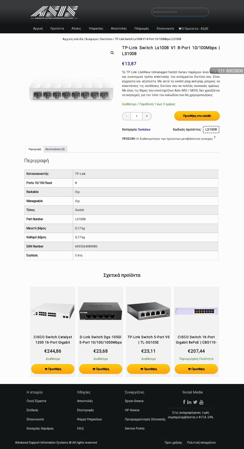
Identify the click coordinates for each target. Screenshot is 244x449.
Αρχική (38, 28)
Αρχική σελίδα (73, 39)
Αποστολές (119, 28)
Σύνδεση (32, 410)
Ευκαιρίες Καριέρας (40, 428)
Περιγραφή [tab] (34, 149)
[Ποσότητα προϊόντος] (136, 116)
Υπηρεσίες (96, 28)
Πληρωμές (141, 28)
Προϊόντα (57, 28)
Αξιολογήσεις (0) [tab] (55, 149)
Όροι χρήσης (173, 442)
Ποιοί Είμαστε (36, 401)
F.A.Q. (80, 428)
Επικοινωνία (165, 28)
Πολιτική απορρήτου (201, 442)
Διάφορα (92, 39)
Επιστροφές (85, 410)
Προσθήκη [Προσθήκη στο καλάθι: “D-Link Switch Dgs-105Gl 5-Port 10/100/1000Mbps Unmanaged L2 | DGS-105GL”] (102, 369)
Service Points (134, 428)
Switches (106, 39)
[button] (112, 52)
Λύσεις (76, 28)
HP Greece (132, 410)
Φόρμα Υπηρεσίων (89, 419)
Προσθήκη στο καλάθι (197, 116)
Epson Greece (134, 401)
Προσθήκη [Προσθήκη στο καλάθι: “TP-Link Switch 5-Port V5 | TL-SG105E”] (150, 369)
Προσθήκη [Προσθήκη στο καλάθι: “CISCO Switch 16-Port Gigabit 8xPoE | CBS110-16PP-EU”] (198, 369)
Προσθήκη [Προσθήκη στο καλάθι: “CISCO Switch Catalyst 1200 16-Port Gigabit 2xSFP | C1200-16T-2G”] (54, 369)
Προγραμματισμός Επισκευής (145, 419)
